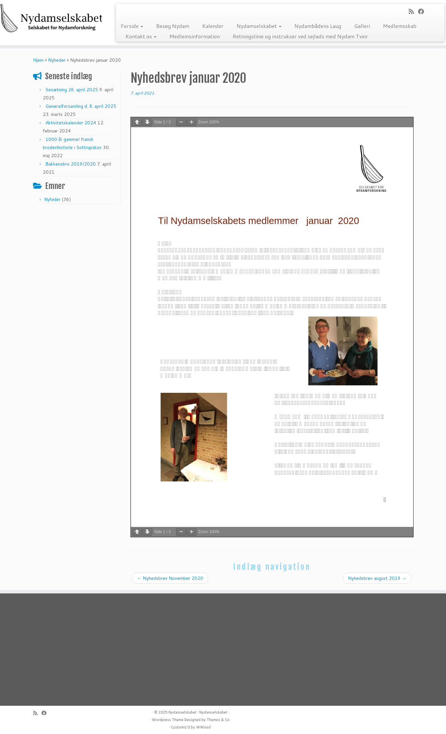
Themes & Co (218, 719)
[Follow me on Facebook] (423, 11)
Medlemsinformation (194, 36)
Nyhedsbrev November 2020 (170, 578)
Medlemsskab (399, 26)
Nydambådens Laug (317, 26)
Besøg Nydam (172, 26)
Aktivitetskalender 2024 (70, 122)
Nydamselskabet (259, 26)
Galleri (362, 26)
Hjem (38, 60)
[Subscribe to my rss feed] (413, 11)
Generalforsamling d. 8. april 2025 (80, 106)
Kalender (213, 26)
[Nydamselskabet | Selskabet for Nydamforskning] (51, 18)
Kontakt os (141, 36)
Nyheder (57, 60)
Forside (132, 26)
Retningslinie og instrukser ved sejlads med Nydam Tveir (300, 36)
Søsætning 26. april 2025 (71, 89)
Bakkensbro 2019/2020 (70, 164)
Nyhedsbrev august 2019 (377, 578)
